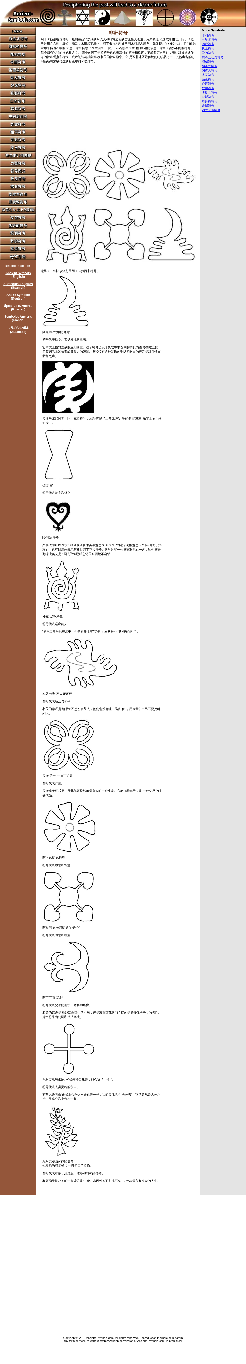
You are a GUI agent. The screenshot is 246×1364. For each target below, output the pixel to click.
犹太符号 (208, 48)
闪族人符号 (209, 70)
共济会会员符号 (212, 57)
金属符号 (208, 106)
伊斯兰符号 (209, 92)
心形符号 (208, 84)
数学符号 (208, 88)
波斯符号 (208, 97)
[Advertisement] (79, 103)
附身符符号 (209, 101)
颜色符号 (208, 79)
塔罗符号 (208, 75)
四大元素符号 (211, 110)
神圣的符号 (209, 66)
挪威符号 (208, 61)
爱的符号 (208, 53)
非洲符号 (208, 35)
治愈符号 (208, 44)
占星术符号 (209, 39)
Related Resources (18, 266)
